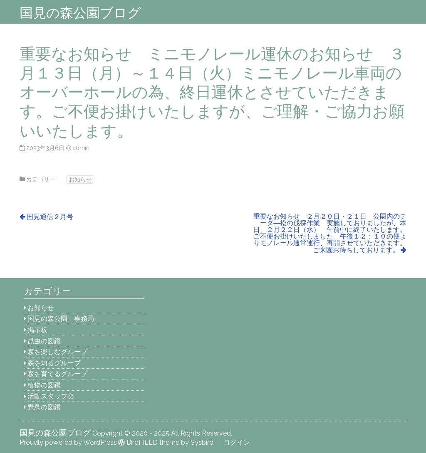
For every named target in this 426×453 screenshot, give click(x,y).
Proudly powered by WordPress (68, 442)
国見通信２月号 (50, 217)
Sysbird (202, 442)
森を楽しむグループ (57, 352)
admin (80, 147)
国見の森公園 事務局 (60, 319)
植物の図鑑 (44, 385)
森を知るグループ (54, 363)
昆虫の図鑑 (44, 341)
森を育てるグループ (57, 374)
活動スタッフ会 (50, 396)
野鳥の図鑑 (44, 407)
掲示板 (37, 330)
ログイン (236, 442)
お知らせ (80, 179)
